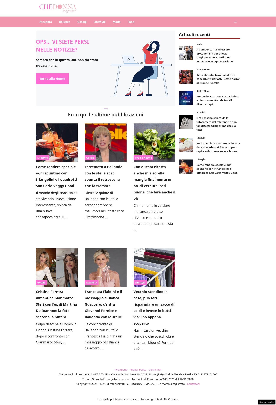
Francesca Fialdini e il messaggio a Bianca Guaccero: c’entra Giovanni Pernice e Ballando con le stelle (103, 304)
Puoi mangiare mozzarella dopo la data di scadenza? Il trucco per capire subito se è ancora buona (218, 147)
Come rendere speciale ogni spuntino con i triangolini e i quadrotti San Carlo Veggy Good (216, 168)
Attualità (45, 22)
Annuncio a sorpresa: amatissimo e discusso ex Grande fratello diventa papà (217, 100)
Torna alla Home (52, 78)
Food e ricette (143, 157)
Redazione (120, 369)
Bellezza (64, 22)
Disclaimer (155, 369)
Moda (117, 22)
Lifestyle (100, 22)
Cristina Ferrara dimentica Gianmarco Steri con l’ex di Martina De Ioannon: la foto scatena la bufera (56, 304)
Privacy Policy (138, 369)
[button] (235, 22)
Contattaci (193, 383)
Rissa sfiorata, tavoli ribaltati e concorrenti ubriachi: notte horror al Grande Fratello (218, 79)
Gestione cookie (266, 402)
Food (131, 22)
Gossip (82, 22)
